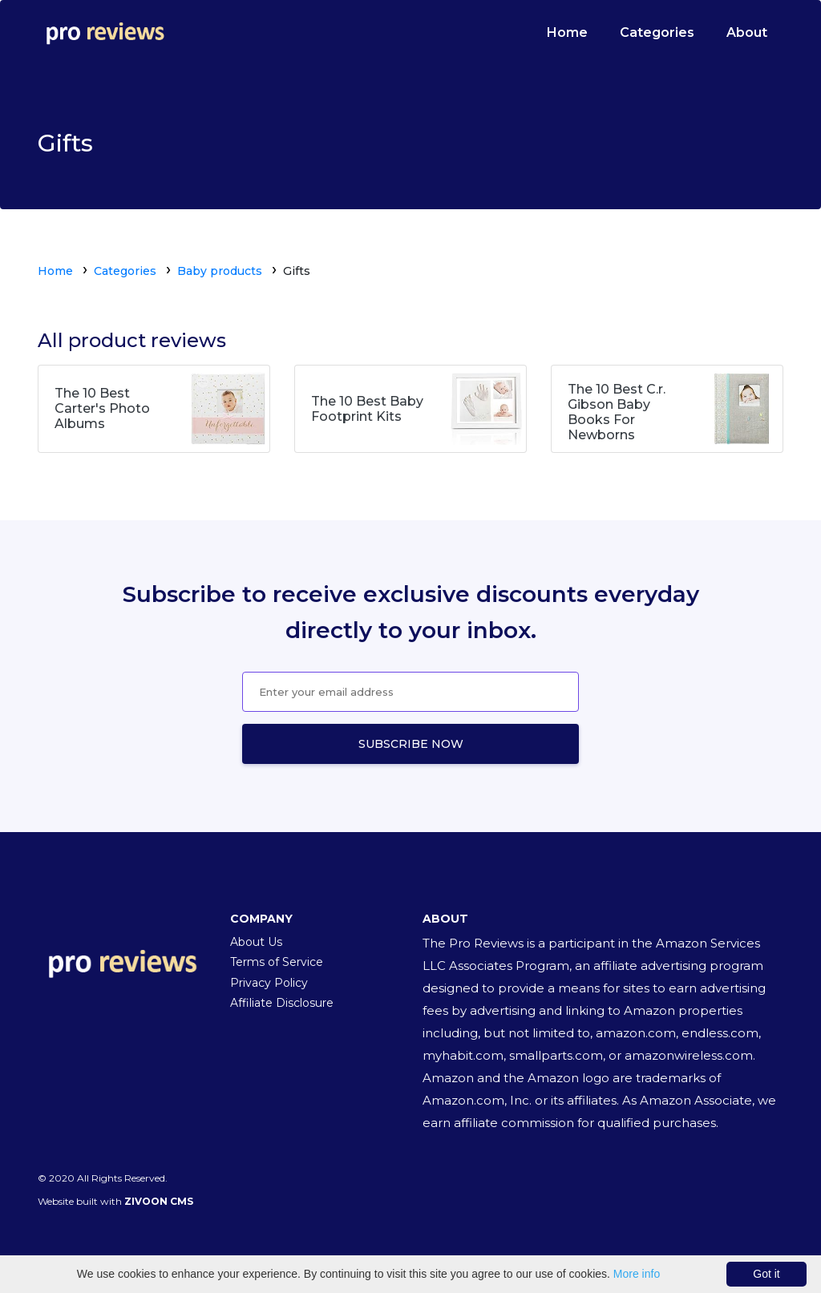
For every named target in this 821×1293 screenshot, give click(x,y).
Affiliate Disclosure (282, 1003)
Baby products (219, 271)
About (746, 32)
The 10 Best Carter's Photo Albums (102, 408)
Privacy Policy (269, 983)
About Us (256, 942)
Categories (657, 32)
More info (636, 1273)
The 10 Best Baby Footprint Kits (367, 409)
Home (567, 32)
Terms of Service (276, 962)
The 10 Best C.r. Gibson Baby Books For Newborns (616, 412)
